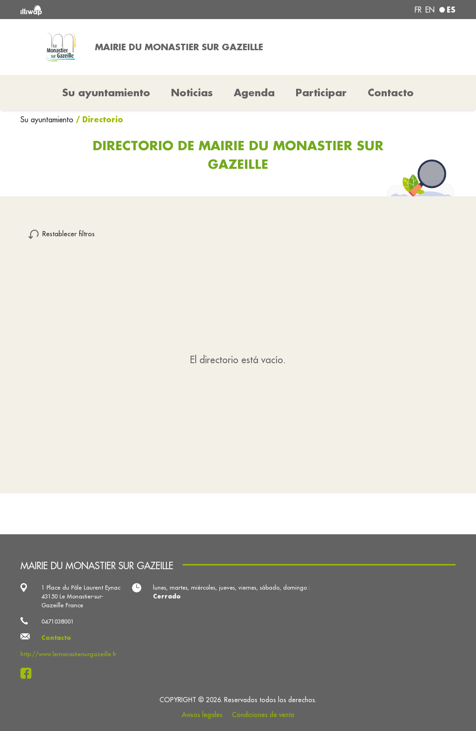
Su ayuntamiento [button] (106, 92)
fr (418, 9)
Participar (321, 92)
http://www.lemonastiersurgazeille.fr (68, 654)
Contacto (391, 92)
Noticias (192, 92)
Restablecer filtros (68, 233)
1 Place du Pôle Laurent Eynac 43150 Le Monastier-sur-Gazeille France (80, 596)
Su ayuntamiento (48, 119)
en (430, 9)
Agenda (254, 92)
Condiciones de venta (263, 715)
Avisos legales (202, 715)
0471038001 (57, 621)
